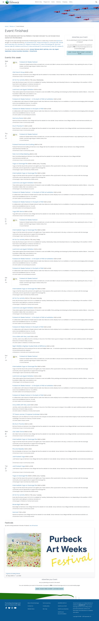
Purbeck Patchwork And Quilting (23, 144)
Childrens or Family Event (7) (33, 44)
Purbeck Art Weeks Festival (28, 62)
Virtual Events (33, 51)
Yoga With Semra (18, 211)
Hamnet (15, 512)
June (50, 49)
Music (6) (54, 46)
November (19, 51)
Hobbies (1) (60, 46)
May (47, 49)
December (25, 51)
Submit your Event (62, 606)
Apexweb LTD (82, 605)
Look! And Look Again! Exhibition (23, 89)
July (53, 49)
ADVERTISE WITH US (62, 603)
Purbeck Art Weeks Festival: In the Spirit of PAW (28, 109)
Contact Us (30, 606)
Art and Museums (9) (30, 42)
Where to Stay (38, 2)
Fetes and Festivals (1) (35, 46)
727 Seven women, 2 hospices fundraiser (26, 414)
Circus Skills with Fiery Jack (21, 336)
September (8, 51)
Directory (58, 2)
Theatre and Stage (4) (43, 42)
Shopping (64, 2)
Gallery (70, 2)
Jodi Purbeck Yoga (19, 457)
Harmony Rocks (18, 118)
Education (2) (21, 44)
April (45, 49)
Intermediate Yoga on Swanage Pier (25, 173)
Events (53, 2)
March (41, 49)
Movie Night (16, 504)
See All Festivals (34, 525)
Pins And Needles (18, 449)
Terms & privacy (47, 603)
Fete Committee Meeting (21, 154)
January (32, 49)
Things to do (47, 2)
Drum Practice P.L (18, 126)
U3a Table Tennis (18, 432)
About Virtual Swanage (33, 603)
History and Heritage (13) (47, 44)
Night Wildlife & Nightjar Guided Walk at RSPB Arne (29, 346)
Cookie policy (46, 606)
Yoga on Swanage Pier (20, 164)
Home (6, 26)
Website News (31, 609)
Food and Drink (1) (46, 46)
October (13, 51)
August (57, 49)
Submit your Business (63, 609)
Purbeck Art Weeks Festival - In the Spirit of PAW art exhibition (33, 99)
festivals (58, 41)
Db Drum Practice (18, 424)
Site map (45, 609)
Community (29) (53, 42)
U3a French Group (19, 72)
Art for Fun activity (19, 80)
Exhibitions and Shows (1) (21, 46)
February (37, 49)
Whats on (12, 26)
